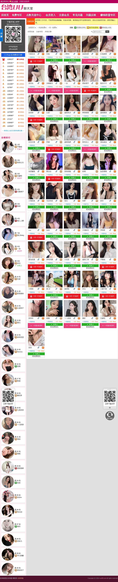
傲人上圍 (20, 221)
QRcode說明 (13, 49)
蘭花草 (19, 395)
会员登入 (51, 15)
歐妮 (18, 381)
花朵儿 (19, 541)
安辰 (18, 483)
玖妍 (18, 279)
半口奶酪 (20, 556)
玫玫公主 (20, 162)
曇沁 (18, 323)
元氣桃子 (20, 192)
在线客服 (20, 578)
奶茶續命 (20, 293)
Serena (19, 352)
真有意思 (20, 337)
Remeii (19, 512)
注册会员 (64, 15)
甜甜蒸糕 (20, 468)
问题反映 (91, 15)
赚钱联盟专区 (107, 15)
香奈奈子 (20, 570)
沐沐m (19, 497)
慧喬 (18, 366)
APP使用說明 (13, 47)
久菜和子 (20, 308)
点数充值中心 (33, 15)
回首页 (5, 15)
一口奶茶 (20, 424)
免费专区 (17, 15)
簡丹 (18, 526)
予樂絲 (19, 147)
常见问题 (78, 15)
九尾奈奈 (20, 410)
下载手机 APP (13, 22)
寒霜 (18, 206)
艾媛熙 (19, 176)
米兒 (18, 263)
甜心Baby (20, 235)
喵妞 (18, 439)
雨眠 (18, 454)
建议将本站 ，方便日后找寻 (15, 1)
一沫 (18, 249)
